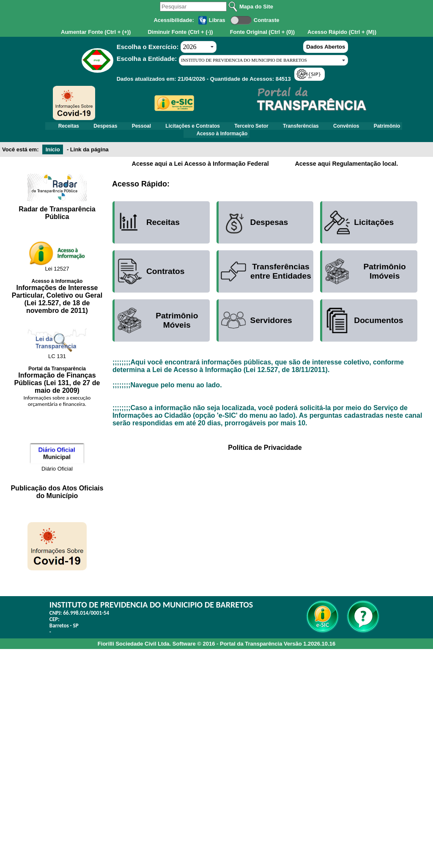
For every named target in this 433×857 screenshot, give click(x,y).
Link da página (89, 154)
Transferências (308, 127)
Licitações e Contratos (190, 127)
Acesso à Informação (222, 137)
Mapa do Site (256, 6)
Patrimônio (403, 127)
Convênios (358, 127)
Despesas (94, 127)
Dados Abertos (325, 47)
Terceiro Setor (254, 127)
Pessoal (134, 127)
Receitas (52, 127)
